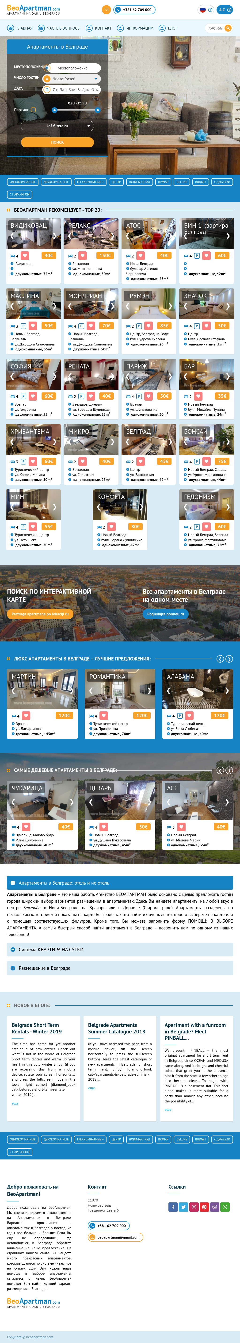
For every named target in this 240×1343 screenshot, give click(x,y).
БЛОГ (168, 28)
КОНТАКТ (99, 28)
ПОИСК (57, 142)
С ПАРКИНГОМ (20, 194)
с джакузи (222, 182)
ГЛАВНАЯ (20, 28)
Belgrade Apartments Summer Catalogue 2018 (116, 1028)
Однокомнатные (23, 182)
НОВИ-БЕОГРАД (139, 182)
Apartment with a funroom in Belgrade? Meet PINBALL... (195, 1031)
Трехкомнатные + (90, 182)
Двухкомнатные (56, 182)
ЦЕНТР (116, 182)
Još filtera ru (57, 125)
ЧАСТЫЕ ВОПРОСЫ (59, 28)
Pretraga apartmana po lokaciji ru (40, 614)
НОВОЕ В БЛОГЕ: (32, 1005)
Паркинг (21, 109)
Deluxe (181, 182)
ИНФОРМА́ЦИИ (135, 28)
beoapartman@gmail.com (114, 1237)
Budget (200, 182)
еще (15, 1103)
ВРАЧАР (163, 182)
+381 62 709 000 (107, 1226)
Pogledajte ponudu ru (165, 614)
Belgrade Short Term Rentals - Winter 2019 (37, 1028)
